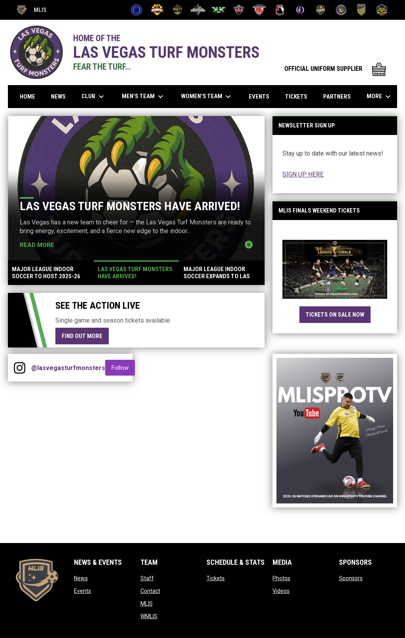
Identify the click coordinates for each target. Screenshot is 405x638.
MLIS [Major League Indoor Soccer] (31, 10)
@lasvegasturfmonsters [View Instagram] (68, 368)
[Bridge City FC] (177, 10)
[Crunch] (239, 10)
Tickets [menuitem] (296, 96)
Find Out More (82, 336)
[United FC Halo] (361, 10)
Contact (150, 591)
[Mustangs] (259, 10)
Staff (147, 578)
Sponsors (351, 578)
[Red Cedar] (280, 10)
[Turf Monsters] (341, 10)
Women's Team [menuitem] (207, 96)
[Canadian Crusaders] (198, 10)
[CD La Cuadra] (218, 10)
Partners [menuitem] (337, 96)
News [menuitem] (58, 96)
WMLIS (148, 616)
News (81, 578)
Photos (281, 578)
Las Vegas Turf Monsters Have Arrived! (130, 206)
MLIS (146, 603)
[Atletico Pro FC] (136, 10)
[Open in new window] (334, 269)
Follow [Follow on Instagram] (123, 367)
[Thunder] (320, 10)
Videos (281, 591)
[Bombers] (157, 10)
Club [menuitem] (93, 96)
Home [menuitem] (27, 96)
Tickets (215, 578)
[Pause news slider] (249, 245)
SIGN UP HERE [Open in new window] (303, 174)
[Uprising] (382, 10)
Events (82, 591)
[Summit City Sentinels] (300, 10)
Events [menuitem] (259, 96)
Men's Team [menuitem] (143, 96)
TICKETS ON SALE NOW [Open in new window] (335, 314)
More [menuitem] (380, 96)
